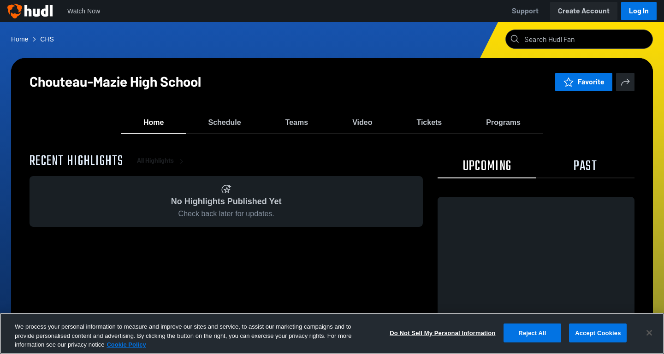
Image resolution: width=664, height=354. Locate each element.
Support (525, 11)
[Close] (649, 333)
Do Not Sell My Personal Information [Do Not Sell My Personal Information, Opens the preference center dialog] (442, 332)
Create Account (584, 11)
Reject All (532, 332)
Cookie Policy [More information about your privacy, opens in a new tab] (126, 344)
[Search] (586, 39)
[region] (332, 333)
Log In (639, 11)
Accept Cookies (598, 332)
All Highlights (162, 165)
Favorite (584, 82)
